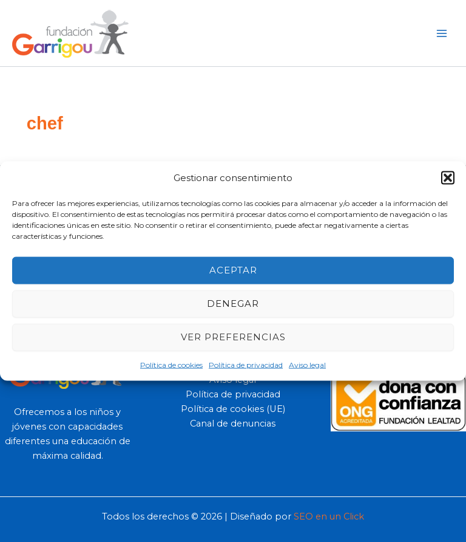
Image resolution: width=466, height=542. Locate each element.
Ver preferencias (233, 337)
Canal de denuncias (232, 423)
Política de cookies (171, 364)
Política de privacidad (246, 364)
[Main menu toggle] (442, 33)
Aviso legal (307, 364)
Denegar (233, 303)
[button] (448, 178)
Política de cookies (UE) (233, 408)
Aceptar (233, 270)
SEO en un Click (329, 516)
